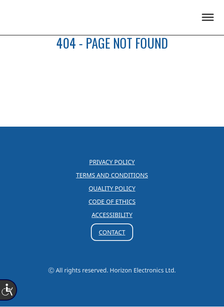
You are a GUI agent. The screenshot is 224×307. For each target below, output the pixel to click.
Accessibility (112, 215)
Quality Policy (112, 188)
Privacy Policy (112, 162)
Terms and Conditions (112, 175)
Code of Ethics (111, 201)
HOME (112, 69)
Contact (112, 232)
